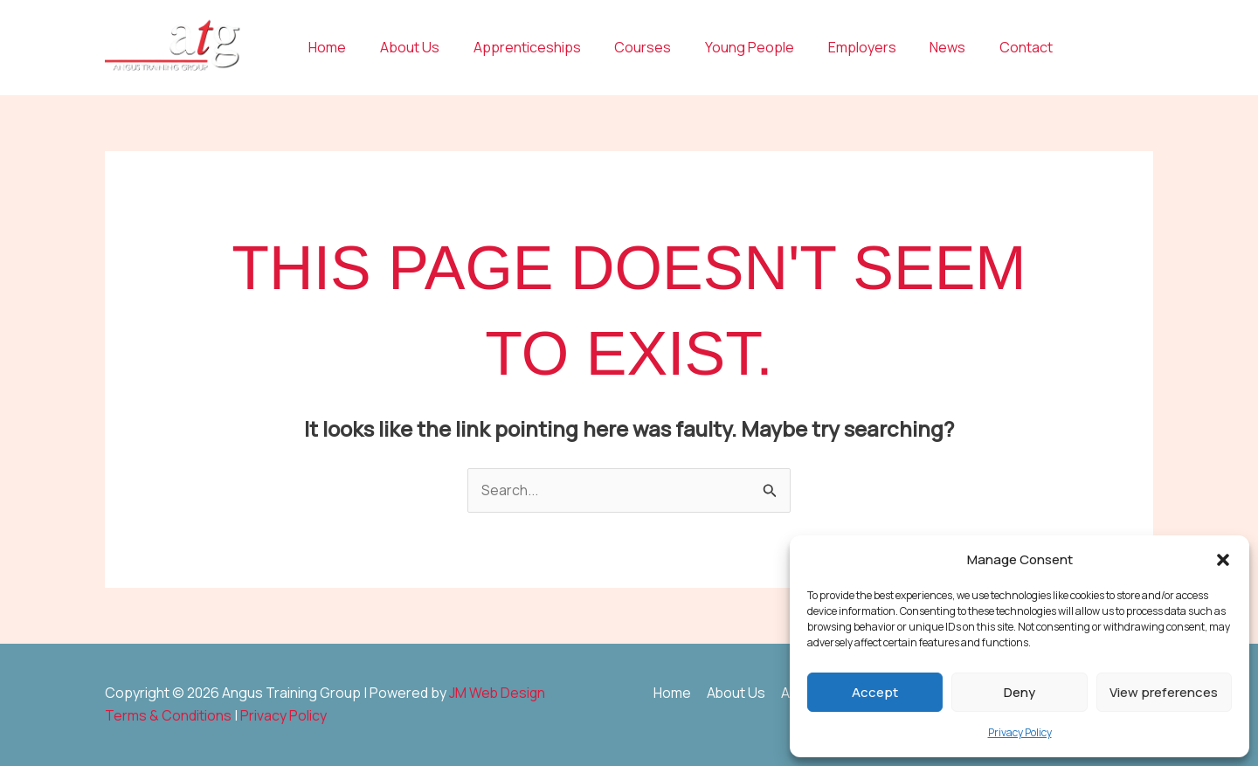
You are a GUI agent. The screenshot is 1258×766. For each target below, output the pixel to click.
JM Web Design (498, 692)
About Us (401, 47)
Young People (723, 47)
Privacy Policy (1020, 732)
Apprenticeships (512, 47)
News (910, 47)
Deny (1019, 692)
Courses (622, 47)
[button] (1223, 560)
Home (324, 47)
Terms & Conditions (168, 715)
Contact (982, 47)
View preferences (1163, 692)
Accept (875, 692)
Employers (830, 47)
